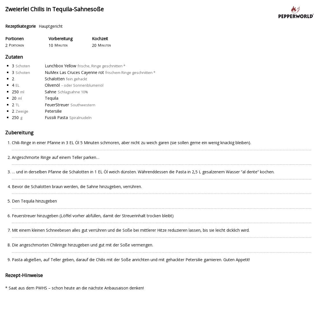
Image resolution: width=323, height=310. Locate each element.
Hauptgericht (51, 26)
